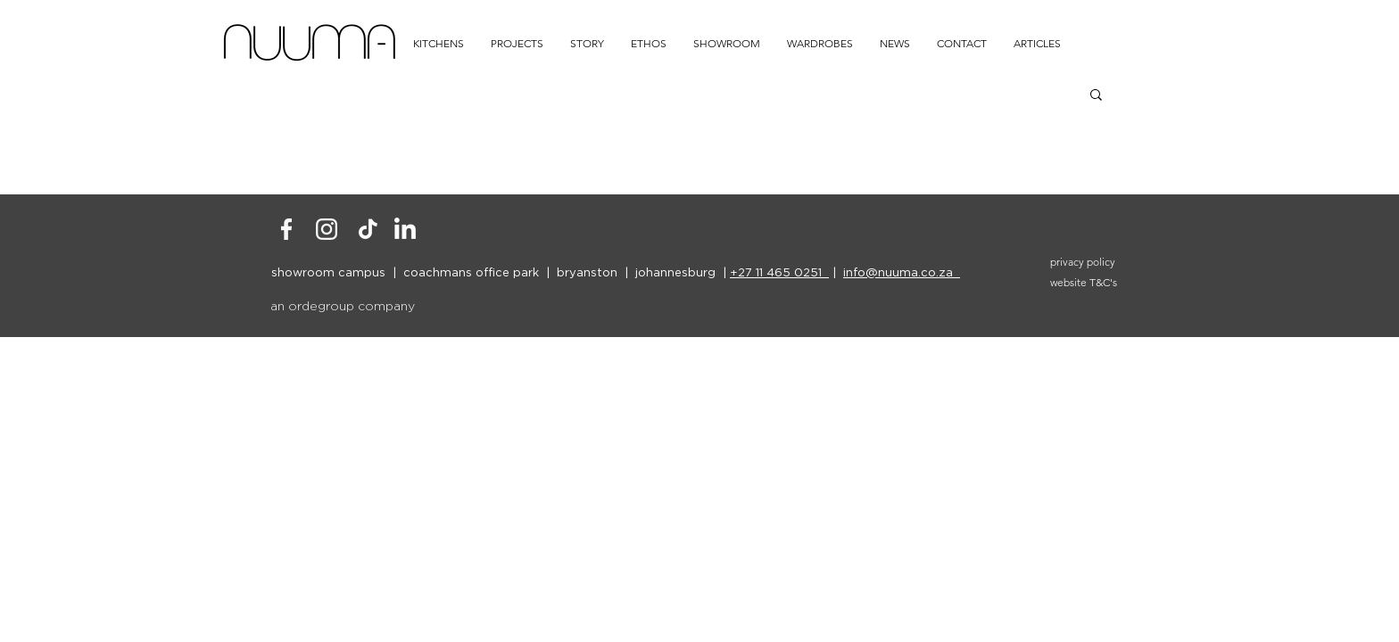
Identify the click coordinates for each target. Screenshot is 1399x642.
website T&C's (1083, 282)
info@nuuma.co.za (901, 272)
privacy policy (1082, 261)
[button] (1096, 95)
